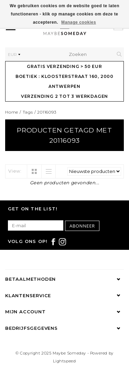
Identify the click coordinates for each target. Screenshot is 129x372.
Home (11, 112)
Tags (28, 112)
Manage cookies (78, 22)
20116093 (46, 112)
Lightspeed (64, 361)
